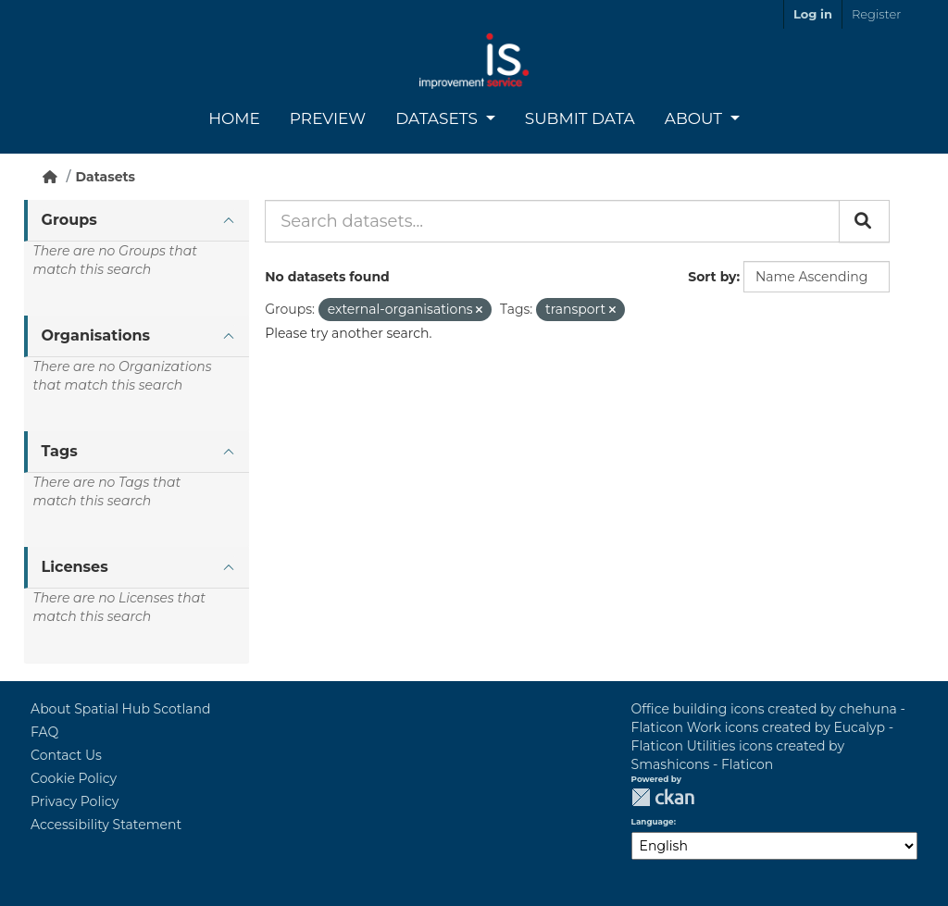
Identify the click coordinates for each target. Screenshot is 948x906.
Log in (812, 13)
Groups (69, 220)
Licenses (75, 567)
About (696, 118)
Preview (328, 118)
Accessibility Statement (106, 824)
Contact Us (66, 755)
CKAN (662, 797)
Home (234, 118)
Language (652, 821)
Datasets (438, 118)
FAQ (44, 732)
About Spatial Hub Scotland (120, 709)
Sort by (712, 276)
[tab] (136, 221)
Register (876, 13)
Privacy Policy (74, 801)
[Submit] (864, 221)
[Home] (50, 176)
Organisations (96, 335)
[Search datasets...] (552, 221)
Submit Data (580, 118)
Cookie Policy (74, 778)
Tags (60, 451)
